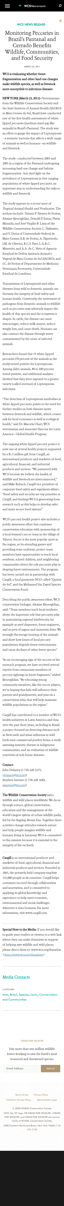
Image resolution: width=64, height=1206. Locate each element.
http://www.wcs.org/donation (24, 955)
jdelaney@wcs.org (14, 775)
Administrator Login (47, 1100)
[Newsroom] (32, 4)
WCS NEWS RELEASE (31, 24)
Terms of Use (21, 1094)
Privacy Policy (41, 1094)
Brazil (13, 994)
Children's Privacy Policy (18, 1100)
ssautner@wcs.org (14, 785)
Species (24, 994)
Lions (34, 994)
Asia (5, 994)
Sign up (50, 1068)
